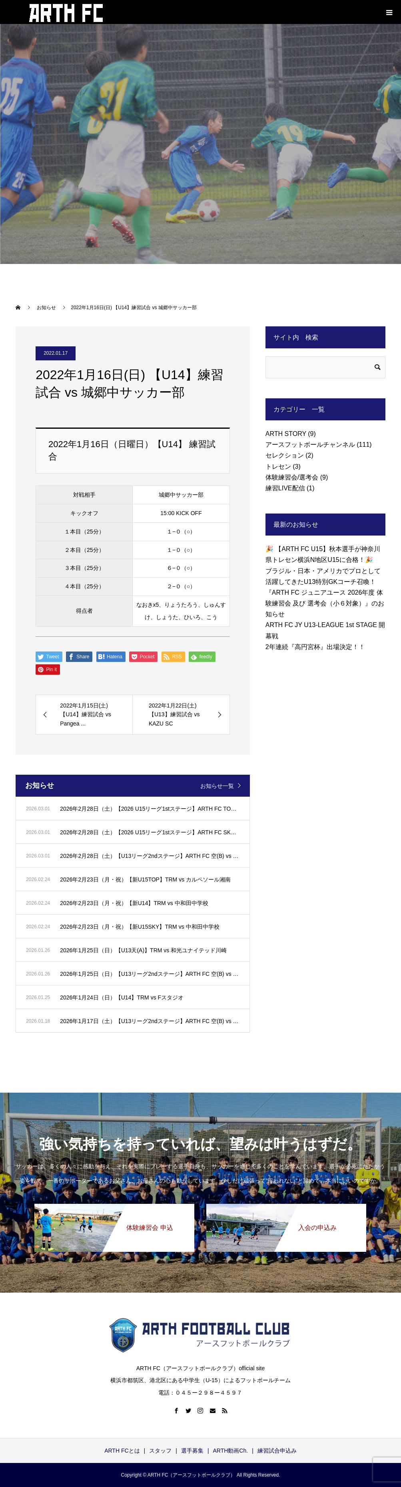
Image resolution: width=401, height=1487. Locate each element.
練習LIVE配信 (285, 488)
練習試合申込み (277, 1450)
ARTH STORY (285, 433)
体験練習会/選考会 (291, 477)
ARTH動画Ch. (230, 1450)
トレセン (278, 466)
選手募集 (192, 1450)
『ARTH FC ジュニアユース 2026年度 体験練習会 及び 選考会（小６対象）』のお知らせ (324, 603)
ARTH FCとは (122, 1450)
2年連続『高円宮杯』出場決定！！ (315, 647)
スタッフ (160, 1450)
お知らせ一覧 (217, 786)
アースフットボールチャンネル (310, 444)
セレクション (284, 455)
